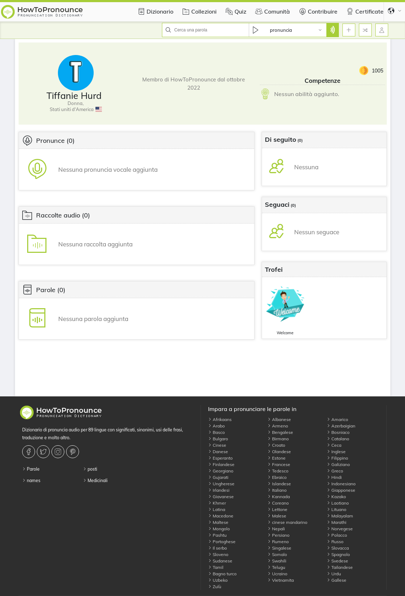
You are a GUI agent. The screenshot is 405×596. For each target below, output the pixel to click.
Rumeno (278, 541)
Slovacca (338, 548)
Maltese (218, 522)
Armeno (277, 426)
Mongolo (219, 528)
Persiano (278, 535)
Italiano (277, 490)
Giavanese (221, 496)
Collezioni (199, 11)
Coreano (278, 503)
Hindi (334, 477)
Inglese (336, 451)
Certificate (364, 11)
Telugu (276, 567)
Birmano (278, 438)
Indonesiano (341, 483)
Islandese (279, 483)
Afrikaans (220, 419)
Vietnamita (280, 580)
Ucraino (277, 573)
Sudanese (220, 561)
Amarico (337, 419)
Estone (276, 458)
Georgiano (220, 471)
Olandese (279, 451)
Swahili (276, 561)
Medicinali (95, 480)
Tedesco (277, 471)
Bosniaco (338, 432)
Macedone (220, 516)
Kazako (336, 496)
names (31, 480)
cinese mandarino (287, 522)
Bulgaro (218, 438)
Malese (276, 516)
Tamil (215, 567)
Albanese (279, 419)
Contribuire (317, 11)
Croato (276, 445)
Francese (278, 464)
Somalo (277, 554)
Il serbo (217, 548)
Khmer (217, 503)
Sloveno (218, 554)
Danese (218, 451)
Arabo (216, 426)
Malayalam (340, 516)
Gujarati (218, 477)
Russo (335, 541)
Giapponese (341, 490)
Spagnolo (338, 554)
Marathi (336, 522)
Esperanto (220, 458)
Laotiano (338, 503)
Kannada (278, 496)
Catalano (338, 438)
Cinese (217, 445)
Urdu (334, 573)
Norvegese (340, 528)
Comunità (271, 11)
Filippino (337, 458)
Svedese (337, 561)
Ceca (334, 445)
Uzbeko (218, 580)
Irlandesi (218, 490)
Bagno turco (222, 573)
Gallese (336, 580)
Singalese (279, 548)
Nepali (276, 528)
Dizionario (154, 11)
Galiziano (338, 464)
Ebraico (277, 477)
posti (90, 469)
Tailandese (340, 567)
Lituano (336, 509)
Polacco (337, 535)
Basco (216, 432)
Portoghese (222, 541)
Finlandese (221, 464)
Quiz (235, 11)
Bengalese (280, 432)
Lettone (277, 509)
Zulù (214, 586)
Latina (216, 509)
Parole (31, 469)
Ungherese (221, 483)
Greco (335, 471)
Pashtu (217, 535)
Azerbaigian (341, 426)
